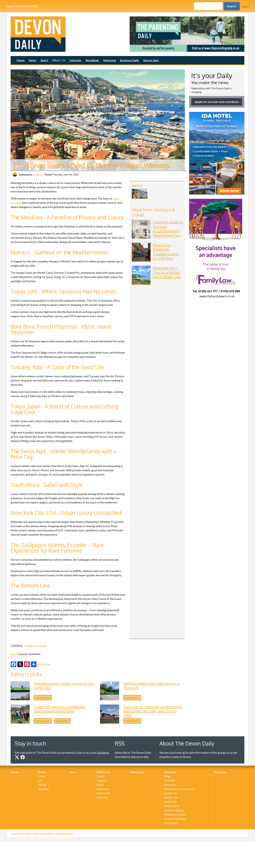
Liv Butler (37, 174)
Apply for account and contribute (217, 101)
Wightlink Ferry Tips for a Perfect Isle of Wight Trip (167, 272)
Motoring (109, 60)
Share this (41, 664)
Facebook (103, 752)
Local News (43, 697)
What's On (58, 60)
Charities (169, 780)
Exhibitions (103, 789)
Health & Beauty (174, 810)
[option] (187, 34)
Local (41, 776)
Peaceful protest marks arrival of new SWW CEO (64, 685)
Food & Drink (172, 806)
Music (100, 784)
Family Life (170, 793)
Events (100, 776)
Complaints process (64, 833)
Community (103, 793)
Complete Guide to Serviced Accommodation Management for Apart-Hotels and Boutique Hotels (168, 233)
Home (21, 60)
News (32, 60)
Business (43, 789)
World (42, 784)
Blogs (167, 776)
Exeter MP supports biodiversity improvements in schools (60, 708)
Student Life (171, 797)
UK (40, 780)
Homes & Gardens (175, 818)
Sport (44, 60)
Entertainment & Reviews (179, 789)
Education (62, 721)
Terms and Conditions (43, 833)
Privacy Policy (25, 833)
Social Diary (171, 823)
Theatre (101, 780)
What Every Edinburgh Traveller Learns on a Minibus (165, 251)
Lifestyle (75, 60)
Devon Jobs (151, 60)
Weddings (92, 60)
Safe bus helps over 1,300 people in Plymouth (151, 685)
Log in (245, 6)
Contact (14, 833)
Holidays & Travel (36, 645)
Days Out (102, 797)
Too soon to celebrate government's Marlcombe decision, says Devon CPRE (152, 711)
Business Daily (129, 60)
